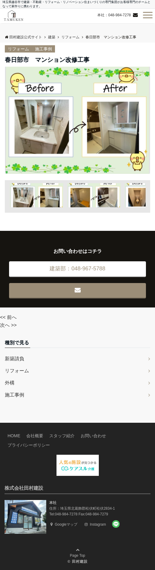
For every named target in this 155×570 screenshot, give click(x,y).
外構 (10, 382)
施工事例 (43, 48)
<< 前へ (8, 317)
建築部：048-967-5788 (77, 269)
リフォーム (18, 48)
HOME (14, 435)
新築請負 (14, 358)
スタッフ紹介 (62, 435)
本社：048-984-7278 (114, 15)
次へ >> (8, 325)
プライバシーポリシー (29, 445)
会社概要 (34, 435)
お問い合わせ (93, 435)
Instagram (95, 524)
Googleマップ (63, 524)
